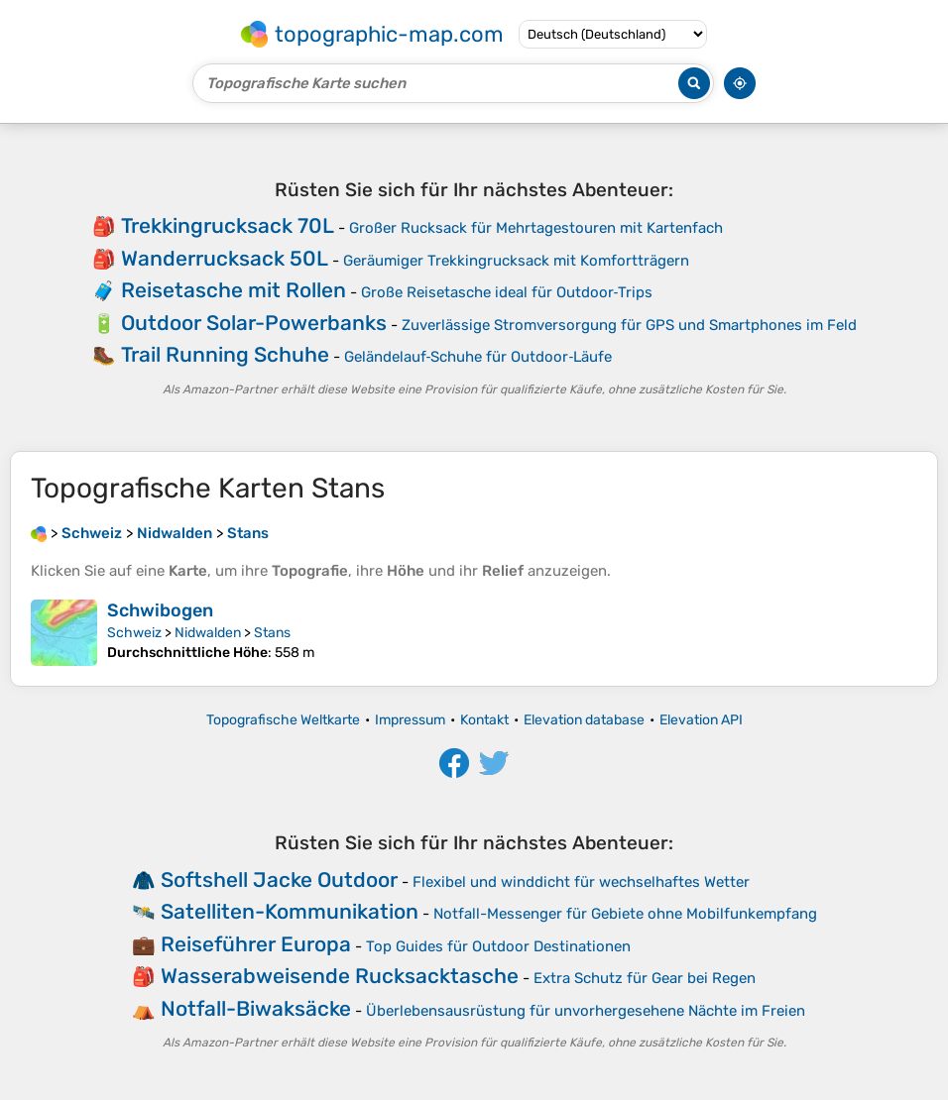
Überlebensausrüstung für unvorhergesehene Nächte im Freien (585, 1011)
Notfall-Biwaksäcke (256, 1008)
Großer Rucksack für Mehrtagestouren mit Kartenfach (536, 228)
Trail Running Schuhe (225, 354)
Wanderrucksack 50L (224, 258)
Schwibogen (160, 610)
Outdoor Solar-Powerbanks (254, 322)
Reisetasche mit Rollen (233, 289)
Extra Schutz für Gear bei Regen (644, 978)
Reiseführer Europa (256, 944)
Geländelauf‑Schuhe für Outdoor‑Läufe (478, 357)
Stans (272, 632)
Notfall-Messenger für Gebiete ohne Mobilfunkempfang (625, 914)
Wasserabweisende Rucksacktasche (340, 975)
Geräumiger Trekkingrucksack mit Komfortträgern (516, 261)
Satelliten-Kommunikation (289, 911)
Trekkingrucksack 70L (227, 225)
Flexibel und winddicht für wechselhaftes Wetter (581, 882)
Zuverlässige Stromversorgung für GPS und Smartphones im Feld (629, 325)
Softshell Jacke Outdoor (279, 879)
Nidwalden (208, 632)
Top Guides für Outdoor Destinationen (498, 946)
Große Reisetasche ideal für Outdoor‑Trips (507, 292)
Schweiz (134, 632)
